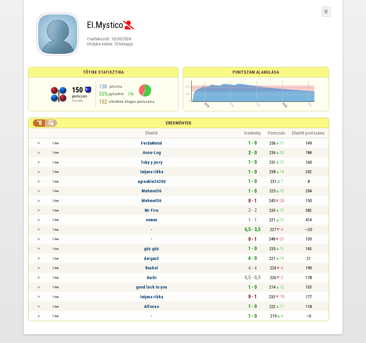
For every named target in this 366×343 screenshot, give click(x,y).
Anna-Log (152, 152)
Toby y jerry (151, 162)
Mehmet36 (151, 190)
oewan (151, 219)
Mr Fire (151, 210)
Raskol (151, 267)
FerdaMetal (151, 143)
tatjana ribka (151, 171)
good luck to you (151, 287)
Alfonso (151, 306)
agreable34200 (152, 181)
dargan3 (151, 258)
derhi (152, 277)
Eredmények (178, 122)
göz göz (151, 248)
